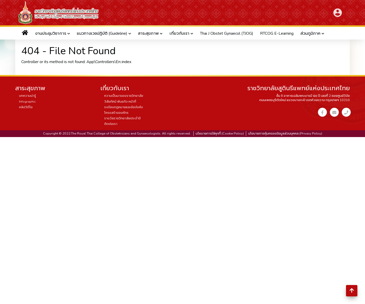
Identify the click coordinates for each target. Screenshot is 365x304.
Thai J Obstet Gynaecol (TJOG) (226, 33)
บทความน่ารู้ (27, 95)
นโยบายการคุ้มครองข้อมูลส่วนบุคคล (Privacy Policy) (285, 133)
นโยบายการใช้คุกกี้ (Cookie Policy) (220, 133)
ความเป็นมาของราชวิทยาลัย (123, 95)
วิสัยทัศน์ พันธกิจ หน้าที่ (120, 101)
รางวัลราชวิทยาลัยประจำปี (122, 118)
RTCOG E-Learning (277, 33)
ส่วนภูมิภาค (310, 33)
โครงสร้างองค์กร (116, 112)
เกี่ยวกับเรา (179, 33)
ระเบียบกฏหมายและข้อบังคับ (123, 107)
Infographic (27, 101)
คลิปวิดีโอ (26, 107)
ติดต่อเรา (110, 124)
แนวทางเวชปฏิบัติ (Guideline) (102, 33)
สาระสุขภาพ (148, 33)
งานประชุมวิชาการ (50, 33)
